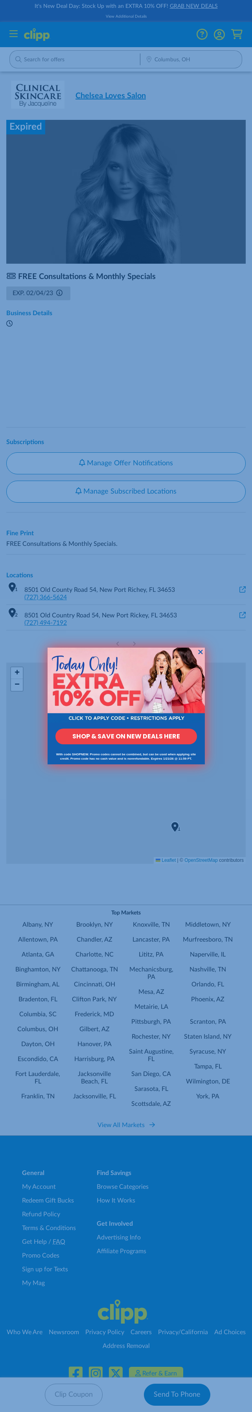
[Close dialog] (200, 652)
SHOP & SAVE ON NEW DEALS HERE (126, 736)
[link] (126, 685)
